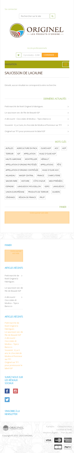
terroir (9, 153)
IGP (18, 153)
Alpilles (9, 148)
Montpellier (31, 159)
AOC (57, 148)
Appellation (29, 153)
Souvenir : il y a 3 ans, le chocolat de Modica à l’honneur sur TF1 (33, 125)
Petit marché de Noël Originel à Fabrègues (24, 106)
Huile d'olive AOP (47, 153)
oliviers (56, 192)
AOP (64, 148)
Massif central (26, 175)
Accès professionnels (37, 48)
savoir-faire (11, 181)
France (40, 175)
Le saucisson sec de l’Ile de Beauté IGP (22, 112)
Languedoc (58, 186)
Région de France (27, 197)
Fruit (42, 197)
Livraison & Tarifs (64, 429)
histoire (25, 181)
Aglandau (10, 175)
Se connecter (11, 9)
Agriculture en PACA (27, 148)
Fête (59, 164)
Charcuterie (54, 175)
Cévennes (10, 197)
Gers (47, 186)
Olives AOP (46, 148)
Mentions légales (50, 432)
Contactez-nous (64, 426)
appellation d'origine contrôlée (22, 170)
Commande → (49, 55)
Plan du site (66, 432)
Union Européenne (15, 192)
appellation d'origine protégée (21, 164)
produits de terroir (38, 192)
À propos (50, 426)
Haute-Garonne (13, 159)
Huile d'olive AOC (50, 170)
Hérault (45, 159)
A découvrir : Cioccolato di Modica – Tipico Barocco (28, 118)
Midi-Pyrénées (55, 181)
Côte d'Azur (39, 181)
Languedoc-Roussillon (29, 186)
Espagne (10, 186)
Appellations (47, 164)
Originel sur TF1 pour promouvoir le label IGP (25, 131)
